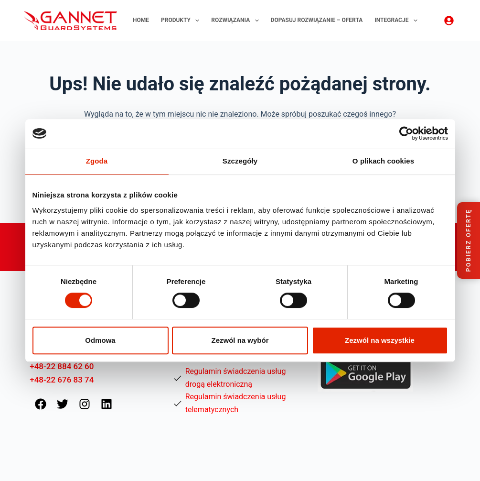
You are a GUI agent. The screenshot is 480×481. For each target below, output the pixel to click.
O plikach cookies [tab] (383, 161)
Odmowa (100, 340)
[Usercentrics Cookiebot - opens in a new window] (406, 133)
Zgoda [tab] (97, 161)
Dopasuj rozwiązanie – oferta (317, 20)
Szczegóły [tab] (240, 161)
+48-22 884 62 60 (62, 366)
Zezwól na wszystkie (380, 340)
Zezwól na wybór (239, 340)
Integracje (397, 20)
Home (141, 20)
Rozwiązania (236, 20)
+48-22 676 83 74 (62, 379)
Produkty (182, 20)
